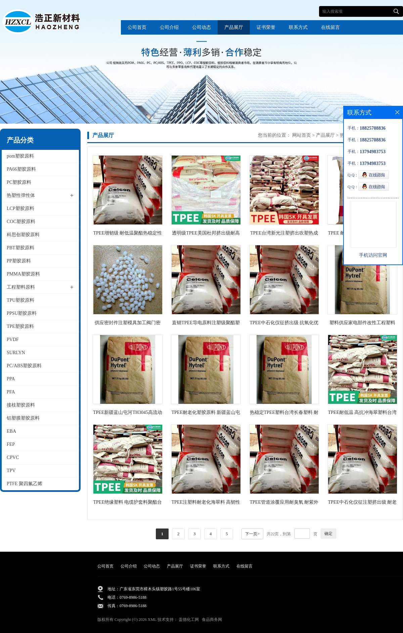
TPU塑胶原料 (20, 300)
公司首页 (137, 27)
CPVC (13, 457)
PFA (11, 391)
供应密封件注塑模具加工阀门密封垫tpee (128, 324)
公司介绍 (169, 27)
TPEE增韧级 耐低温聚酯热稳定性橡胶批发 (127, 234)
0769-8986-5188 (133, 597)
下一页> (252, 534)
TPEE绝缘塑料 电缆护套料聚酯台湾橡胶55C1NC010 (127, 503)
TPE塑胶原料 (20, 326)
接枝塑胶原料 (21, 405)
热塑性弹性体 (21, 195)
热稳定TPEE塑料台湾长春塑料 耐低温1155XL (284, 414)
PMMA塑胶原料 (23, 274)
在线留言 (330, 27)
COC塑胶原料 (21, 221)
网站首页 (301, 135)
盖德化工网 (189, 619)
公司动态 (201, 27)
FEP (11, 444)
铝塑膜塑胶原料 (23, 418)
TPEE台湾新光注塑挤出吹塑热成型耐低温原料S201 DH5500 (284, 234)
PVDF (13, 339)
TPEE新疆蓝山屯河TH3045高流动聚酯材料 (127, 414)
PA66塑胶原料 (21, 169)
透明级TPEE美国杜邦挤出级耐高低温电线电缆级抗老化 (205, 234)
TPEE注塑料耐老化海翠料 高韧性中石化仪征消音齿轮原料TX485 (206, 503)
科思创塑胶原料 (23, 234)
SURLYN (16, 352)
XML (152, 619)
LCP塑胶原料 (20, 208)
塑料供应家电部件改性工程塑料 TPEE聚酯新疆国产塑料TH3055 (362, 324)
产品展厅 (233, 27)
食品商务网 (212, 619)
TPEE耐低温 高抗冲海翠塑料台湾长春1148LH (362, 414)
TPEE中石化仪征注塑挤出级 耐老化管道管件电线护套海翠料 (362, 503)
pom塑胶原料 (20, 156)
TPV (11, 470)
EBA (11, 431)
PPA (11, 378)
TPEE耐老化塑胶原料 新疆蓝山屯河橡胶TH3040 (206, 414)
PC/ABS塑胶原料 (24, 365)
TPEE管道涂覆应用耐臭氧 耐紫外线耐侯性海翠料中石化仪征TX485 (284, 503)
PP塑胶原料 (19, 260)
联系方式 (298, 27)
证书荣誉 (266, 27)
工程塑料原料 (21, 287)
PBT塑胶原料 (20, 247)
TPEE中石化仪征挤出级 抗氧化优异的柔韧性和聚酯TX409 (284, 324)
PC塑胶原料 (19, 182)
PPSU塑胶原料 (22, 313)
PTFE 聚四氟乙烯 (24, 483)
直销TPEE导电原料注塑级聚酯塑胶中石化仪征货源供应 (205, 324)
